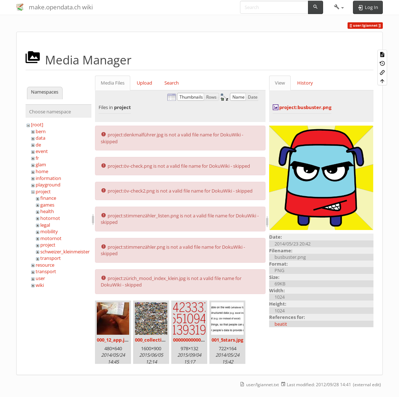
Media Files (112, 83)
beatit (281, 324)
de (38, 144)
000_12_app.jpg (113, 340)
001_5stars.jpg (227, 340)
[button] (339, 7)
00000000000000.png (195, 340)
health (47, 211)
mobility (49, 231)
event (42, 151)
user (40, 278)
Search (171, 83)
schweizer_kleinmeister (65, 251)
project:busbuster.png (305, 107)
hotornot (50, 218)
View (280, 83)
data (40, 138)
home (42, 171)
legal (45, 225)
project (43, 191)
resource (45, 265)
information (48, 178)
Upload (144, 83)
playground (48, 184)
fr (37, 158)
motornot (51, 238)
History (305, 83)
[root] (37, 124)
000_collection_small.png (163, 340)
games (47, 205)
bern (41, 131)
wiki (40, 285)
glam (41, 164)
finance (48, 198)
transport (50, 258)
